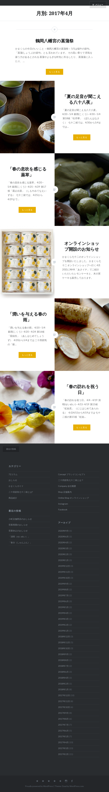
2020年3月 (63, 548)
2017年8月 (63, 719)
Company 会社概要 (67, 486)
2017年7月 (63, 724)
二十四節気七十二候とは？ (70, 480)
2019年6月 (63, 601)
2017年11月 (64, 701)
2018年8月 (63, 660)
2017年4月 (63, 742)
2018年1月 (63, 689)
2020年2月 (63, 554)
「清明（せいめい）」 (19, 536)
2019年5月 (63, 607)
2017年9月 (63, 713)
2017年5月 (63, 736)
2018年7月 (63, 666)
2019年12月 (64, 566)
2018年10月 (64, 648)
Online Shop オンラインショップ (73, 498)
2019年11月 (64, 572)
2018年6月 (63, 672)
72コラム (13, 474)
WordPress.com (77, 786)
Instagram (63, 503)
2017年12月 (64, 695)
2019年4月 (63, 613)
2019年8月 (63, 589)
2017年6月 (63, 730)
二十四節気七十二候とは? (21, 492)
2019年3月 (63, 619)
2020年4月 (63, 542)
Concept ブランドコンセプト (71, 474)
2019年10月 (64, 578)
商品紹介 (13, 498)
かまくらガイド (16, 486)
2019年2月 (63, 625)
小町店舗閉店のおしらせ (20, 519)
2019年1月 (63, 630)
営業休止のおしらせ (18, 530)
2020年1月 (63, 560)
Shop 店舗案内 (65, 492)
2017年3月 (63, 748)
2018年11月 (64, 642)
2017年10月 (64, 707)
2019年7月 (63, 595)
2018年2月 (63, 683)
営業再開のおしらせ (18, 524)
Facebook (62, 509)
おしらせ (13, 480)
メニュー (98, 5)
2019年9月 (63, 583)
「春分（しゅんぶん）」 (20, 542)
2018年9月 (63, 654)
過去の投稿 (11, 449)
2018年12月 (64, 636)
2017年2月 (63, 754)
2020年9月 (63, 531)
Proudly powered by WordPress (39, 786)
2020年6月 (63, 536)
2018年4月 (63, 677)
